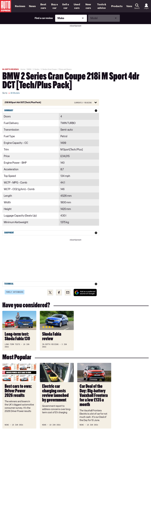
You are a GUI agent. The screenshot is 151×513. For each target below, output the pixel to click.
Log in (146, 8)
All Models (15, 93)
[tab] (50, 110)
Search (137, 8)
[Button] (50, 102)
